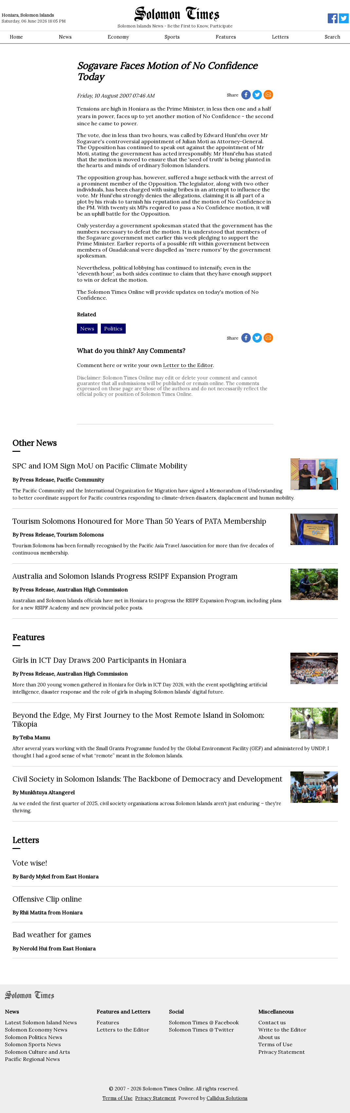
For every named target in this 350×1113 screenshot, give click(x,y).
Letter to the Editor (188, 365)
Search (332, 37)
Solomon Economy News (36, 1029)
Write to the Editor (282, 1029)
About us (269, 1037)
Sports (172, 37)
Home (16, 37)
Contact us (272, 1022)
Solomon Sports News (33, 1044)
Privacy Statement (281, 1052)
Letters (280, 37)
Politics (113, 328)
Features (226, 37)
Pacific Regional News (32, 1059)
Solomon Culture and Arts (37, 1052)
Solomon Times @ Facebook (204, 1022)
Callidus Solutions (227, 1098)
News (65, 37)
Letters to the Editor (123, 1029)
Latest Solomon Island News (41, 1022)
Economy (118, 37)
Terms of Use (275, 1044)
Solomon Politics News (33, 1037)
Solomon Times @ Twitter (201, 1029)
